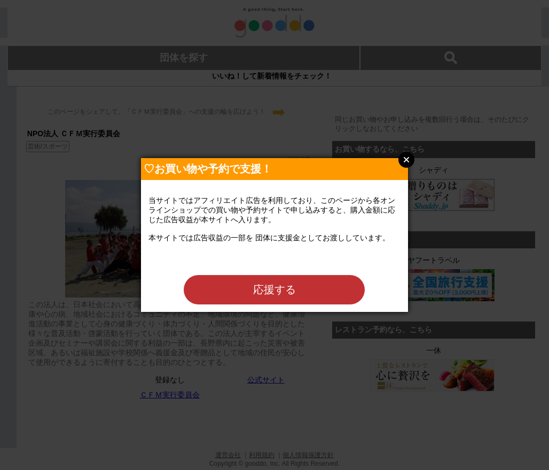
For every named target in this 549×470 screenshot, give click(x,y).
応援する (274, 289)
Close (406, 160)
